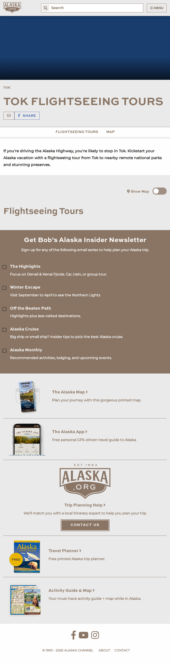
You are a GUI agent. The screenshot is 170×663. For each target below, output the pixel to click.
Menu (156, 8)
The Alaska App (69, 432)
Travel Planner (64, 551)
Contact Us (85, 525)
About (104, 650)
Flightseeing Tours (77, 132)
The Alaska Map (70, 392)
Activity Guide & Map (71, 591)
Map (110, 132)
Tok (6, 87)
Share (27, 116)
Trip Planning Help (85, 505)
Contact (122, 650)
